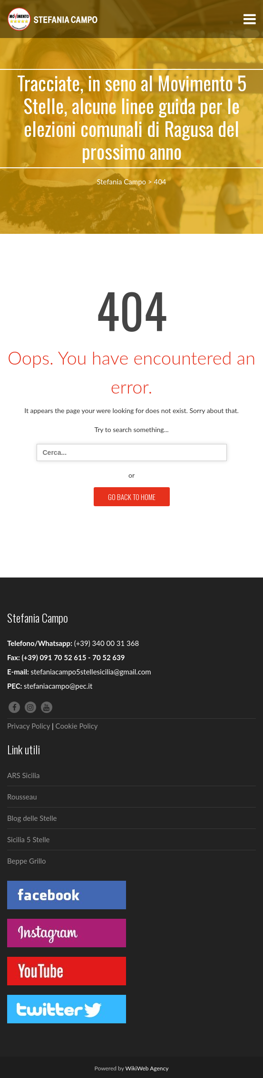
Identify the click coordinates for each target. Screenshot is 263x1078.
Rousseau (22, 796)
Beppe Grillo (26, 861)
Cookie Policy (77, 726)
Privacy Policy (28, 726)
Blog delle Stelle (32, 818)
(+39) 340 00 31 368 (106, 643)
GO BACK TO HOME (132, 496)
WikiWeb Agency (147, 1068)
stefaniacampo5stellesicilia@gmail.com (90, 671)
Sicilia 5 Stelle (28, 839)
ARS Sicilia (23, 775)
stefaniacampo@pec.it (58, 686)
